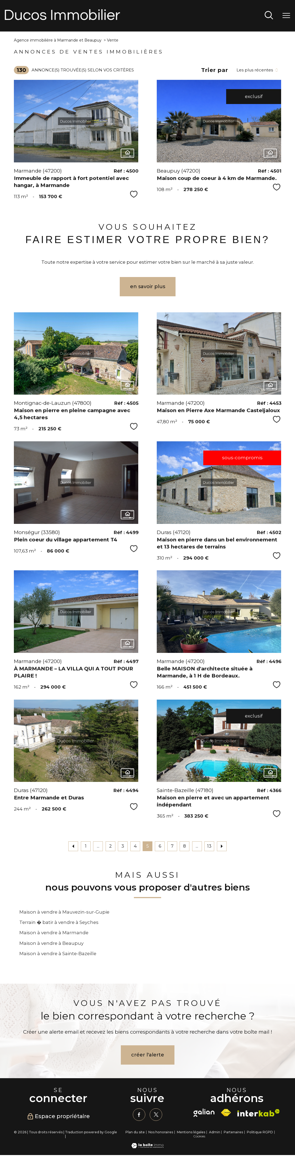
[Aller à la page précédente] (73, 846)
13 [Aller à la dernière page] (209, 846)
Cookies (199, 1136)
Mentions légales (191, 1132)
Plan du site (135, 1132)
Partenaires (233, 1132)
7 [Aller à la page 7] (172, 846)
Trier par (214, 70)
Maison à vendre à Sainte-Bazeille (57, 953)
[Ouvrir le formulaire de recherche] (269, 16)
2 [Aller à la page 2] (110, 846)
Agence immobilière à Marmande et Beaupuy (58, 40)
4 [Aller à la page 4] (135, 846)
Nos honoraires (160, 1132)
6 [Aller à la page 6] (160, 846)
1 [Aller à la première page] (86, 846)
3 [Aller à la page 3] (122, 846)
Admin (214, 1132)
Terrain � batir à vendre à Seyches (59, 922)
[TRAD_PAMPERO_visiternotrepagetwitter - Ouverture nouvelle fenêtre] (156, 1114)
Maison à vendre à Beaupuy (51, 943)
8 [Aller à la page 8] (184, 846)
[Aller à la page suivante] (222, 846)
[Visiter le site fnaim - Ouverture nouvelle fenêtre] (226, 1113)
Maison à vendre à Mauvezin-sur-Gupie (64, 912)
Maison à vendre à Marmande (53, 932)
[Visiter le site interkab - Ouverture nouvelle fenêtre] (258, 1112)
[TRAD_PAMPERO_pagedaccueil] (62, 18)
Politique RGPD (260, 1132)
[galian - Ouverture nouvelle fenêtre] (203, 1113)
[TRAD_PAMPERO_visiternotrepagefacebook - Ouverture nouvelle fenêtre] (139, 1114)
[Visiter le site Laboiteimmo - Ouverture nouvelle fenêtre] (147, 1146)
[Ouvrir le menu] (286, 15)
